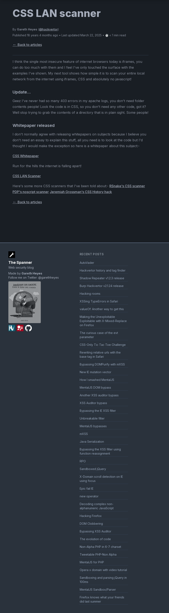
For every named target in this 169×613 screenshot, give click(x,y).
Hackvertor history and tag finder (102, 270)
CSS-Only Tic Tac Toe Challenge (103, 344)
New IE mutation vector (95, 372)
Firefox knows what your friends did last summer (102, 599)
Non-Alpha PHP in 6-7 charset (100, 547)
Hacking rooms (90, 293)
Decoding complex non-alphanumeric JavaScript (97, 506)
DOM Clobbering (91, 523)
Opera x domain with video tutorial (103, 570)
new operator (89, 496)
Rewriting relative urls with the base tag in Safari (100, 354)
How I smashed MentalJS (97, 380)
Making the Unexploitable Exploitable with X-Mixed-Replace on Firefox (103, 321)
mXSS (84, 434)
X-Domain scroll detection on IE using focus (101, 479)
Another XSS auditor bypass (99, 395)
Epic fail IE (86, 488)
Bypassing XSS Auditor (95, 531)
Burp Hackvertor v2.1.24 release (102, 286)
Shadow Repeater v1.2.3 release (102, 278)
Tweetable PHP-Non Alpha (98, 554)
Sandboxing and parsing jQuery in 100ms (103, 580)
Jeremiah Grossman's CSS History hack (81, 192)
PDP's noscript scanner (31, 192)
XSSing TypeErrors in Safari (99, 301)
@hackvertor (48, 29)
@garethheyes (48, 277)
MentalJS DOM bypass (95, 387)
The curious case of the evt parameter (99, 335)
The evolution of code (95, 539)
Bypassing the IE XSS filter (98, 410)
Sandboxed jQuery (93, 469)
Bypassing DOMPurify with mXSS (102, 364)
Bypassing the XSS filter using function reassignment (100, 451)
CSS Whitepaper (26, 156)
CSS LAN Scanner (27, 176)
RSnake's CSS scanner (127, 186)
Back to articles (27, 45)
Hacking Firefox (91, 516)
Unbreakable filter (92, 418)
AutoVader (87, 262)
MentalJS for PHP (92, 562)
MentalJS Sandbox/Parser (98, 589)
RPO (83, 461)
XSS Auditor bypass (93, 403)
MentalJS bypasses (93, 426)
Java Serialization (92, 441)
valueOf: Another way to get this (102, 309)
